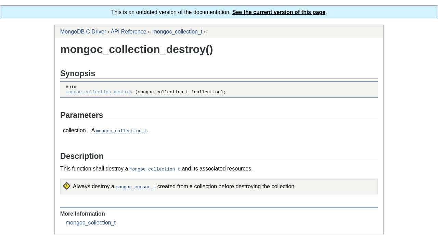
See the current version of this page (278, 12)
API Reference (128, 32)
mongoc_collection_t (177, 32)
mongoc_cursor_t (136, 188)
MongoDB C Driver (83, 32)
